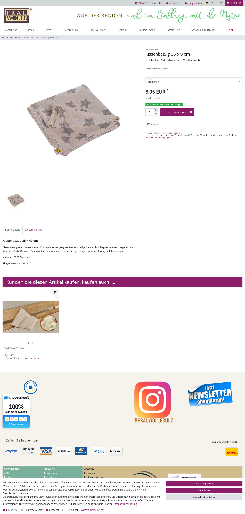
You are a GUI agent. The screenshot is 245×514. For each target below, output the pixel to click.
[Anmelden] (172, 3)
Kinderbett (29, 37)
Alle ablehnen (204, 490)
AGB (6, 473)
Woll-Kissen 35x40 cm (14, 348)
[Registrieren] (192, 3)
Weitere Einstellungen (92, 509)
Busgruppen (90, 473)
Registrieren (50, 473)
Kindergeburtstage (94, 477)
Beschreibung (12, 229)
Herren (48, 29)
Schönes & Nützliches (203, 29)
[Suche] (212, 3)
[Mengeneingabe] (149, 112)
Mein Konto (50, 477)
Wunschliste (154, 124)
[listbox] (31, 317)
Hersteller (122, 29)
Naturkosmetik (146, 29)
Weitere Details (33, 229)
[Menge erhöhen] (156, 110)
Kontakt (8, 477)
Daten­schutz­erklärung (125, 503)
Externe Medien (34, 509)
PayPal (55, 509)
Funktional (72, 509)
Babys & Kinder (97, 29)
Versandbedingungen (161, 137)
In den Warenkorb (179, 112)
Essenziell (13, 509)
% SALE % (232, 29)
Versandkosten (173, 133)
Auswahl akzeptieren (204, 497)
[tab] (13, 230)
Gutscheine (11, 29)
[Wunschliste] (220, 3)
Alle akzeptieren (204, 483)
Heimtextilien (70, 29)
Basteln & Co (173, 29)
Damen (30, 29)
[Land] (206, 3)
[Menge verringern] (156, 114)
